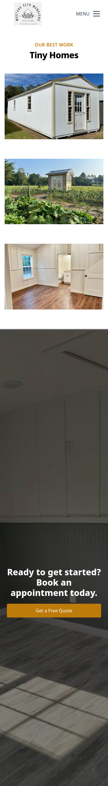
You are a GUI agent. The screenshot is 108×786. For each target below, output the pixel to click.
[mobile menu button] (96, 14)
